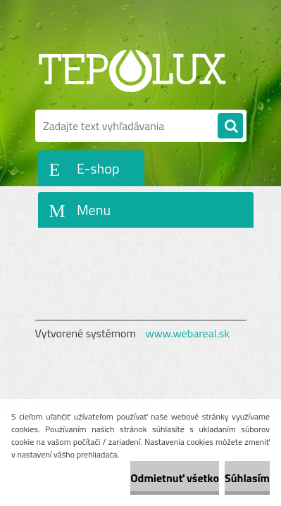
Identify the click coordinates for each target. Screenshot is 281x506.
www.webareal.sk (187, 333)
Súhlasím (247, 477)
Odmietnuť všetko (174, 477)
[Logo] (132, 69)
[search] (230, 126)
